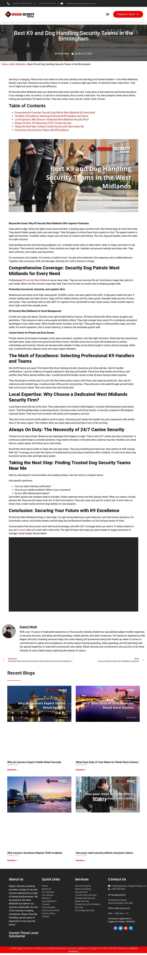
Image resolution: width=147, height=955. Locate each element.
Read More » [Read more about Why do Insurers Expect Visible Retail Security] (12, 770)
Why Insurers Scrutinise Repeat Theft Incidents (34, 852)
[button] (107, 14)
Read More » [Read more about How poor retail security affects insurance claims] (81, 860)
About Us (46, 898)
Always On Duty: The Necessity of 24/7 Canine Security (43, 123)
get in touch (20, 530)
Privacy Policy (48, 913)
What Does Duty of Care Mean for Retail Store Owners (107, 762)
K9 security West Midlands (36, 280)
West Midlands (17, 64)
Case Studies (48, 907)
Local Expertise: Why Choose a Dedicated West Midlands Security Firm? (52, 119)
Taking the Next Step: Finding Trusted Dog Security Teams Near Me (49, 126)
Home (4, 64)
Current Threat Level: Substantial (24, 934)
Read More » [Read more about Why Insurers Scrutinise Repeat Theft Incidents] (12, 860)
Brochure (46, 888)
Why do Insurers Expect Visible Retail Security (34, 762)
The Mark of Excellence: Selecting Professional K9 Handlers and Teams (51, 116)
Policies (45, 916)
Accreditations (49, 901)
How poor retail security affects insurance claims (104, 852)
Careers (46, 904)
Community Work (50, 910)
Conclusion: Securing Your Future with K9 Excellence (42, 130)
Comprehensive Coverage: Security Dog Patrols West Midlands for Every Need (55, 112)
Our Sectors (47, 895)
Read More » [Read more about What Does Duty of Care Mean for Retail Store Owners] (81, 770)
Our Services (48, 892)
